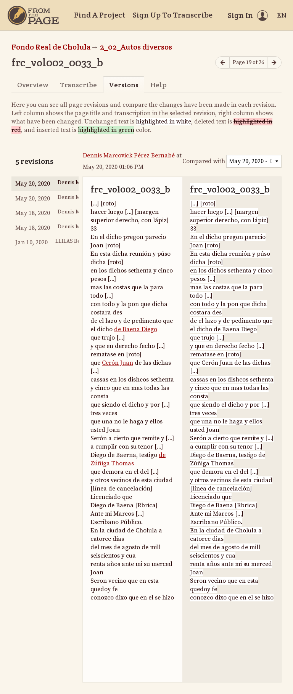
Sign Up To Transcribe (173, 15)
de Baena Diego (135, 329)
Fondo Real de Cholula (51, 47)
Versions (123, 84)
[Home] (33, 15)
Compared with (203, 161)
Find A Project (99, 15)
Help (158, 84)
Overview (32, 84)
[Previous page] (222, 62)
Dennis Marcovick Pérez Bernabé (129, 155)
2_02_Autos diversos (136, 47)
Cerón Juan (117, 363)
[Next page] (274, 62)
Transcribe (78, 84)
